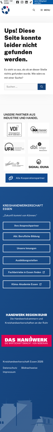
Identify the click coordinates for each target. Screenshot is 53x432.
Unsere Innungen (26, 248)
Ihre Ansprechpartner (26, 225)
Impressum (9, 372)
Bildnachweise (29, 367)
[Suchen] (41, 86)
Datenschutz (10, 367)
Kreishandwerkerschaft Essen (20, 361)
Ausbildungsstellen (27, 260)
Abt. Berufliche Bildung (26, 236)
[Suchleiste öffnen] (34, 10)
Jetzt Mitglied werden (40, 2)
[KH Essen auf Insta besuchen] (22, 2)
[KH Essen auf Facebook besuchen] (18, 2)
